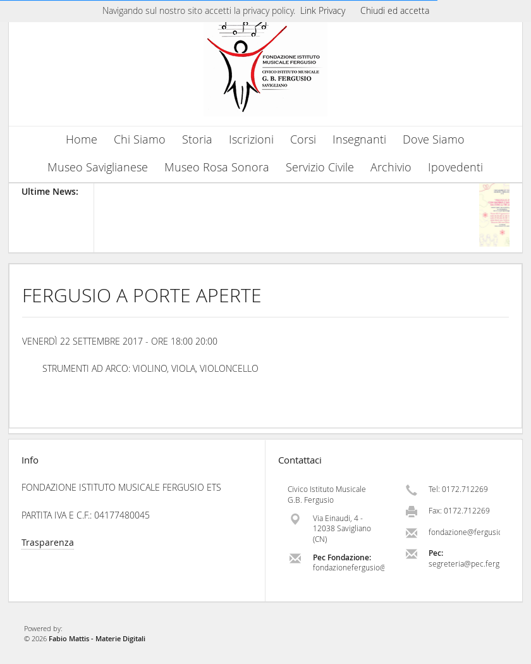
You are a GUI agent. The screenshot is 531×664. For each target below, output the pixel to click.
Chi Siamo (140, 139)
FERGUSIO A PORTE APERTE (142, 295)
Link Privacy (322, 10)
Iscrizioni (251, 139)
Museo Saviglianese (97, 167)
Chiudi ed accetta (394, 10)
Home (81, 139)
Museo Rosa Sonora (216, 167)
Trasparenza (47, 542)
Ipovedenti (455, 167)
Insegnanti (359, 139)
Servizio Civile (320, 167)
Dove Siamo (434, 139)
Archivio (391, 167)
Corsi (303, 139)
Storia (197, 139)
